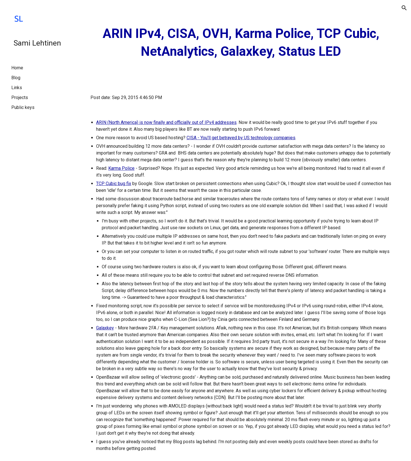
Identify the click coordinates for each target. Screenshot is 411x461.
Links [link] (16, 87)
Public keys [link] (22, 107)
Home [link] (17, 67)
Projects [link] (19, 97)
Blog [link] (15, 77)
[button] (404, 8)
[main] (240, 43)
